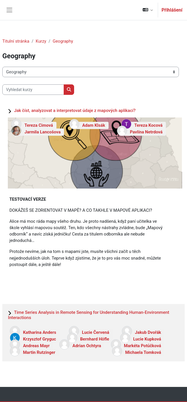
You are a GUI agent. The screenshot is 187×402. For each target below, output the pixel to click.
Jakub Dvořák (148, 332)
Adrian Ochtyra (86, 345)
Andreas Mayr (36, 345)
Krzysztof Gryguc (39, 339)
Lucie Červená (95, 332)
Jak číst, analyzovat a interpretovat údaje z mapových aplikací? (74, 110)
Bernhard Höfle (94, 339)
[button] (148, 10)
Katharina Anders (39, 332)
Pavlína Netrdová (146, 132)
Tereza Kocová (148, 125)
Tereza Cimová (38, 125)
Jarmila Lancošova (42, 132)
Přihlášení (172, 10)
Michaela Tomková (143, 352)
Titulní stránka (15, 41)
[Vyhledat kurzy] (33, 89)
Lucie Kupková (147, 339)
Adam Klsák (93, 125)
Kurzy (41, 41)
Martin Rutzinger (39, 352)
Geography (63, 41)
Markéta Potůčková (142, 345)
